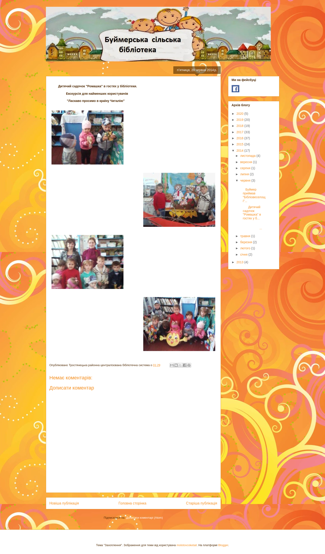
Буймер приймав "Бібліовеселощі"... (252, 193)
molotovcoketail (187, 545)
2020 (240, 113)
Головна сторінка (132, 503)
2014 (240, 150)
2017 (240, 132)
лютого (245, 248)
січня (244, 254)
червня (245, 180)
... (252, 226)
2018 (240, 126)
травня (245, 236)
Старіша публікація (201, 503)
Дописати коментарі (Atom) (144, 517)
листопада (248, 156)
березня (246, 242)
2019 (240, 120)
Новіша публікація (64, 503)
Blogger (223, 545)
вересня (246, 162)
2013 (240, 262)
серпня (245, 168)
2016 (240, 138)
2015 (240, 144)
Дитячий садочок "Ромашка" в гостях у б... (250, 212)
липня (245, 174)
